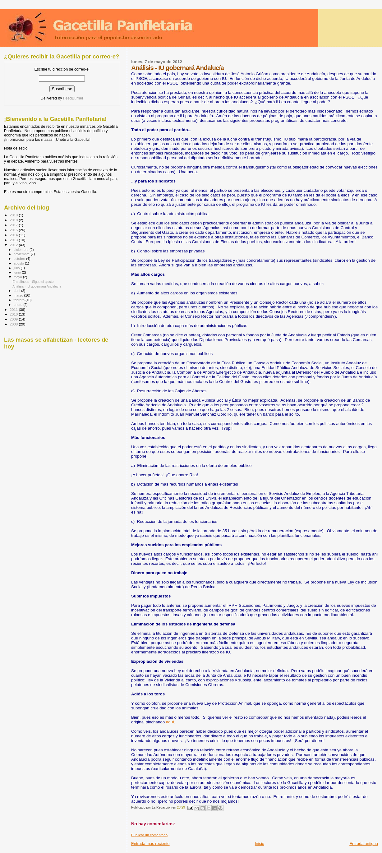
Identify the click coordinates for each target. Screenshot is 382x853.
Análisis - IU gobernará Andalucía (36, 286)
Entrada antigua (363, 843)
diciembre (22, 249)
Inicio (259, 843)
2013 (14, 240)
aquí (170, 722)
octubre (20, 259)
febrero (19, 300)
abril (17, 291)
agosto (19, 263)
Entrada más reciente (150, 843)
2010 (14, 314)
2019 (14, 215)
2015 (14, 230)
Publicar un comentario (149, 835)
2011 (14, 309)
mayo (18, 277)
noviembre (22, 254)
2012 (14, 245)
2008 (14, 324)
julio (17, 268)
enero (19, 305)
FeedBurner (73, 98)
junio (18, 272)
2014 (14, 235)
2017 (14, 225)
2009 (14, 319)
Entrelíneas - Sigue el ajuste (32, 282)
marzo (19, 295)
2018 (14, 220)
